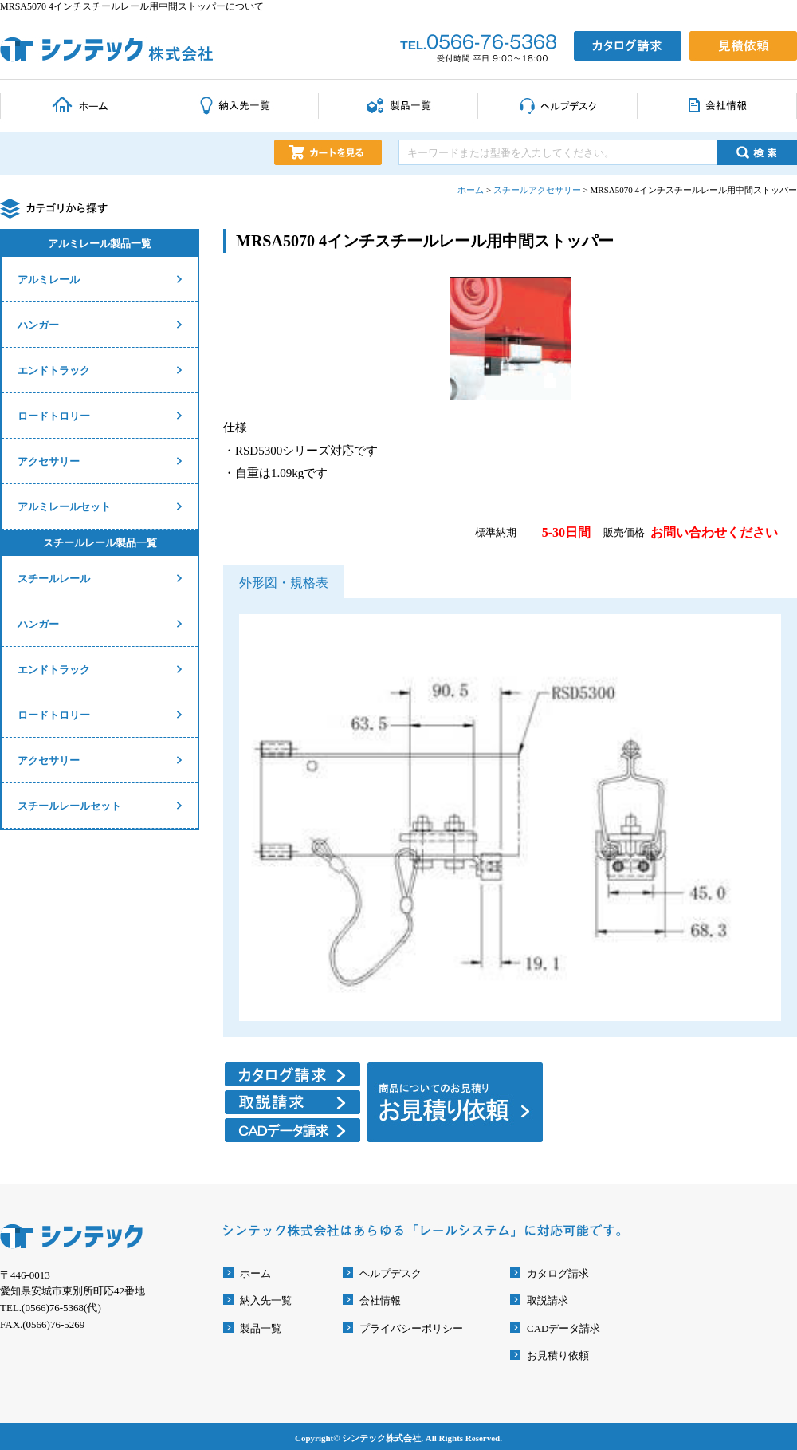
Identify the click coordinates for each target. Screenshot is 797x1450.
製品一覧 (260, 1328)
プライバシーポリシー (411, 1328)
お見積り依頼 (558, 1355)
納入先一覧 (266, 1300)
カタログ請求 (558, 1273)
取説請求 (547, 1300)
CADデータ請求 (563, 1328)
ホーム (255, 1273)
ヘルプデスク (390, 1273)
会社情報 (380, 1300)
